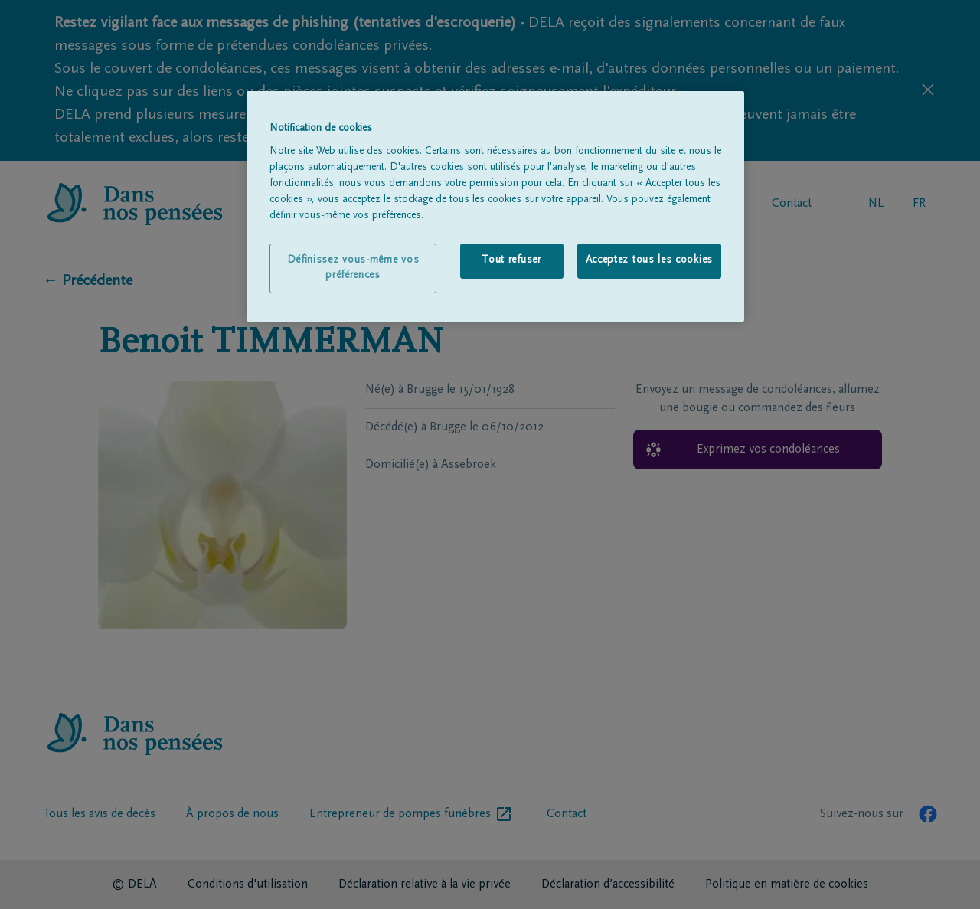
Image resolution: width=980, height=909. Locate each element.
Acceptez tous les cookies (650, 260)
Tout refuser (511, 260)
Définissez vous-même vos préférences (353, 268)
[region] (495, 206)
